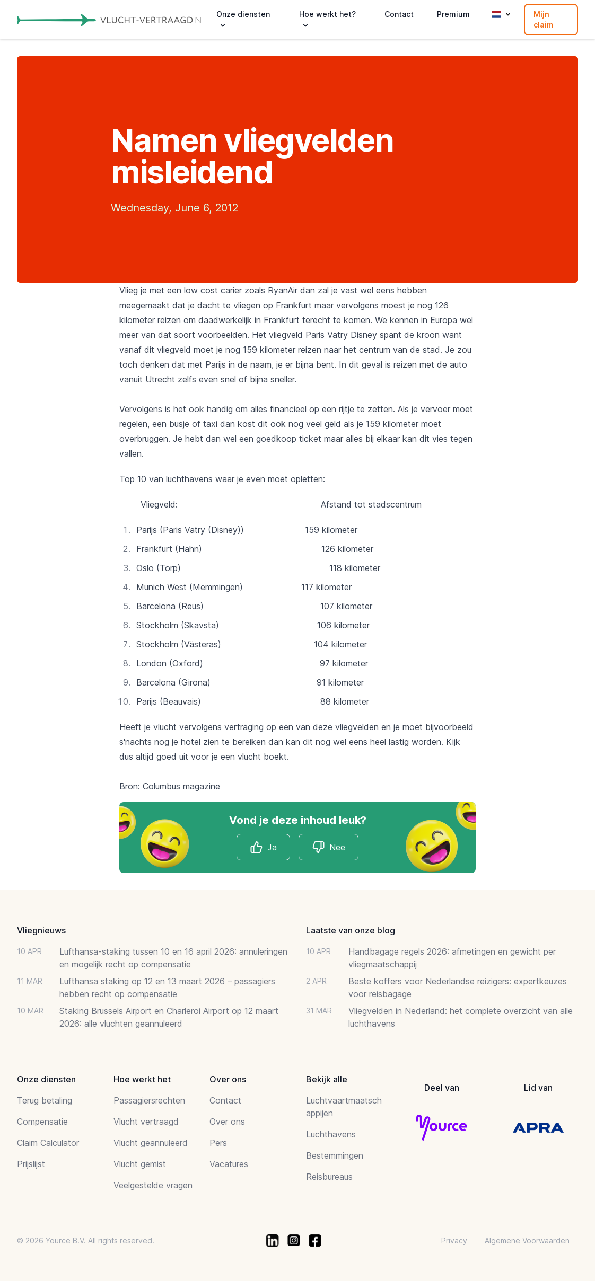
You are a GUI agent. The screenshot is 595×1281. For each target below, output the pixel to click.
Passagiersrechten (149, 1100)
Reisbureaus (329, 1176)
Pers (218, 1142)
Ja (263, 847)
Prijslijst (31, 1164)
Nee (328, 847)
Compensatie (42, 1121)
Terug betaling (44, 1100)
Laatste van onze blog (350, 930)
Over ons (227, 1121)
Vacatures (228, 1164)
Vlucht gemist (139, 1164)
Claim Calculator (48, 1142)
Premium (453, 14)
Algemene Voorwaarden (527, 1240)
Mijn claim (543, 19)
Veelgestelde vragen (152, 1185)
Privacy (454, 1240)
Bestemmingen (334, 1155)
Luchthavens (331, 1134)
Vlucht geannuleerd (150, 1142)
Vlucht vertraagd (146, 1121)
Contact (399, 14)
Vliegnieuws (41, 930)
